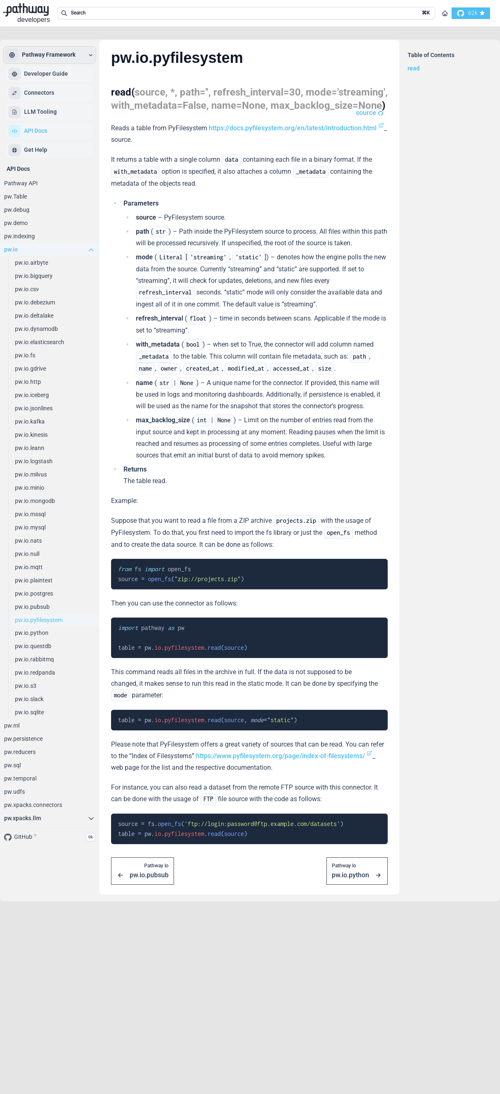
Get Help (27, 150)
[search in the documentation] (246, 13)
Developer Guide (38, 74)
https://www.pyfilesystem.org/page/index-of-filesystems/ (284, 756)
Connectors (31, 93)
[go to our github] (471, 13)
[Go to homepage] (445, 13)
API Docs (27, 131)
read (414, 68)
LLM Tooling (32, 112)
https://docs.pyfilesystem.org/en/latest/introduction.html (296, 128)
